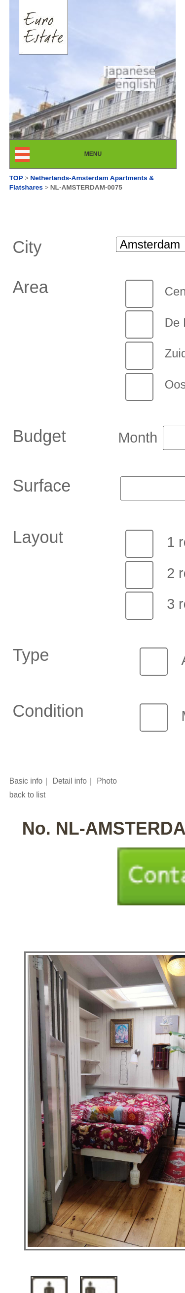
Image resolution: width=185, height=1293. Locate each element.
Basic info (26, 781)
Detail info (70, 781)
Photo (107, 781)
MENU (101, 153)
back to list (27, 795)
